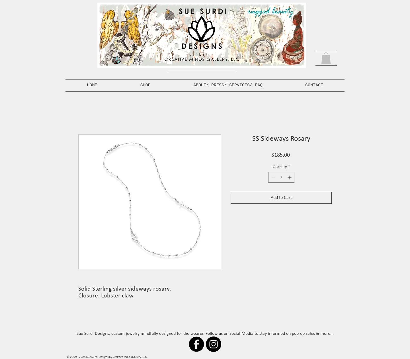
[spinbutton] (281, 177)
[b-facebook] (196, 344)
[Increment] (290, 177)
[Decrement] (272, 177)
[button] (326, 58)
